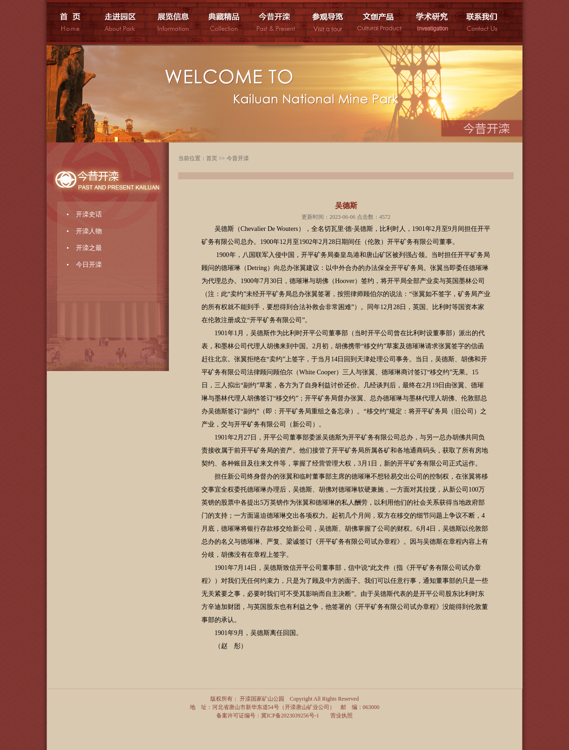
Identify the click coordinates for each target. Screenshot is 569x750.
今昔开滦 (238, 158)
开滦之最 (89, 247)
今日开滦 (89, 264)
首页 (211, 158)
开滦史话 (89, 214)
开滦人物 (89, 231)
